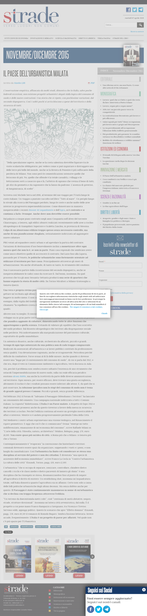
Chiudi (104, 313)
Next (92, 556)
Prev (5, 556)
